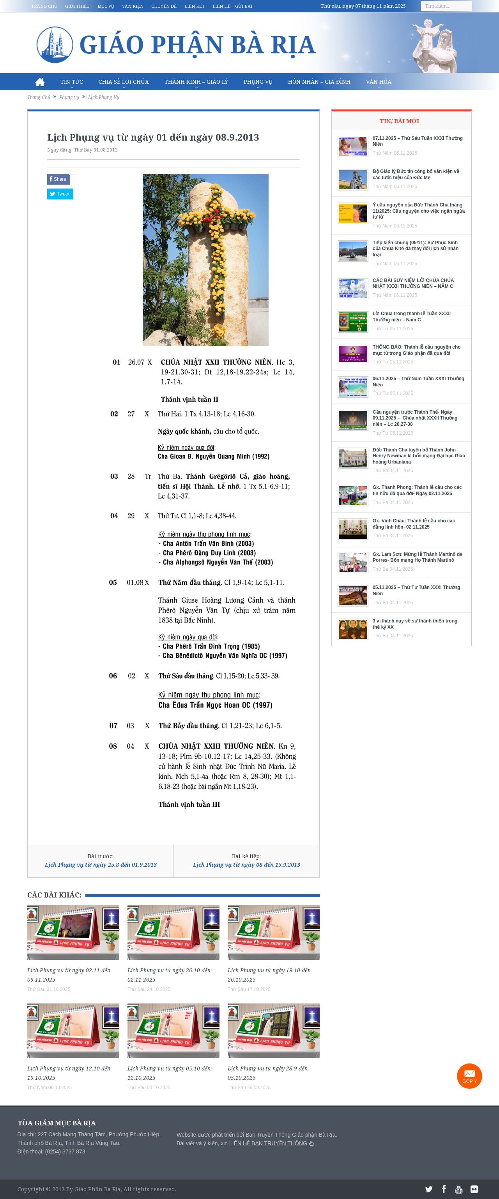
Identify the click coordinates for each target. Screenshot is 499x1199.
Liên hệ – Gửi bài (232, 6)
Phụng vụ (258, 81)
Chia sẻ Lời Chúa (124, 81)
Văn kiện (132, 6)
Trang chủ (44, 6)
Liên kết (194, 6)
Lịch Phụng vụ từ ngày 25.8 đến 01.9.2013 (101, 864)
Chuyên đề (164, 6)
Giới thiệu (77, 6)
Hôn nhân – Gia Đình (319, 81)
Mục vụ (105, 6)
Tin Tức (71, 81)
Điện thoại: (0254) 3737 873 (51, 1151)
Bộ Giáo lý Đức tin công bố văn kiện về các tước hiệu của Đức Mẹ (416, 174)
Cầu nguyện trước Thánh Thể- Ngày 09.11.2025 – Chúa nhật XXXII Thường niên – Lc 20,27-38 (415, 418)
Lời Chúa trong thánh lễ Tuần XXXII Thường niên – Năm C (412, 317)
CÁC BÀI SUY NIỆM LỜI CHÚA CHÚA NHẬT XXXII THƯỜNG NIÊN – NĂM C (413, 283)
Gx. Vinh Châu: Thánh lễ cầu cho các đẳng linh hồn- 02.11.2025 (414, 524)
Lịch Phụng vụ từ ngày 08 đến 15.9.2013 (246, 864)
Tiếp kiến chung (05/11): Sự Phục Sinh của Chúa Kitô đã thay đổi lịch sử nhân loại (415, 248)
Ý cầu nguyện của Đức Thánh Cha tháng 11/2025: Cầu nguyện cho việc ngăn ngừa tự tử (419, 211)
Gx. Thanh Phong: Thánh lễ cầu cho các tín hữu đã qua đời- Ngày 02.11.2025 (417, 490)
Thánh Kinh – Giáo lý (196, 81)
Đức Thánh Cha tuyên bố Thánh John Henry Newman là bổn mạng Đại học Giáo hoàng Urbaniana (419, 456)
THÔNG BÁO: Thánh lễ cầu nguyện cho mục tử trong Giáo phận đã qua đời (417, 350)
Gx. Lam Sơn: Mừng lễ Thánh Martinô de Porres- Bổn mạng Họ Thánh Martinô (417, 557)
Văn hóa (378, 81)
